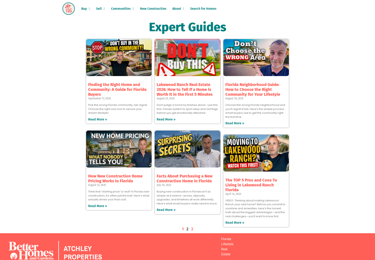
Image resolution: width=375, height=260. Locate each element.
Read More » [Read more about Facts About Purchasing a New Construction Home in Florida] (166, 210)
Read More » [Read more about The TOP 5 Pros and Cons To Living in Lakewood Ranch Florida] (234, 223)
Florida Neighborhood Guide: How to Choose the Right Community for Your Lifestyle (252, 89)
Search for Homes (203, 9)
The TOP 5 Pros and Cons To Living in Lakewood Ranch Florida (251, 185)
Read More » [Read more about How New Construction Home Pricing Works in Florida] (97, 206)
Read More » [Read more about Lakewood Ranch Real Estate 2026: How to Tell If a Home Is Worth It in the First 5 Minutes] (166, 119)
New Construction (153, 9)
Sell (100, 8)
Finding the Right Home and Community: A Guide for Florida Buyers (117, 89)
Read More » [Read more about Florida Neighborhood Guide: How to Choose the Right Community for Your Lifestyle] (234, 123)
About (178, 8)
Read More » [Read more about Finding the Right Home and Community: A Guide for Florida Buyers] (97, 119)
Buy (85, 8)
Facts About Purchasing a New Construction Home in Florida (184, 178)
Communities (122, 8)
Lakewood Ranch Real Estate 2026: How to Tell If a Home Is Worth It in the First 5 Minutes (185, 89)
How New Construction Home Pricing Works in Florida (115, 178)
